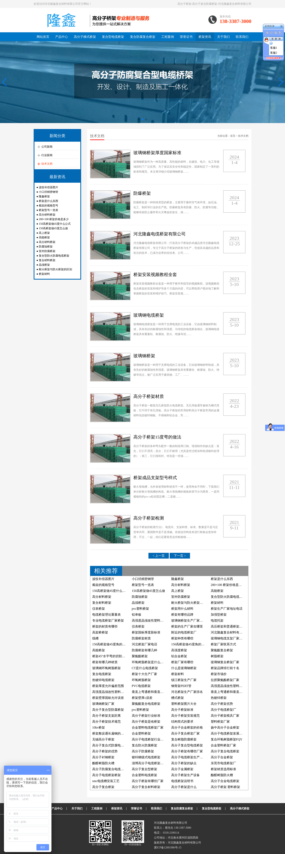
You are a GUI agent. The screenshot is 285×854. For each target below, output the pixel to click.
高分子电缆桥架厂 (223, 709)
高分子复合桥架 (103, 787)
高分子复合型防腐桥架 (108, 709)
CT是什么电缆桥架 (145, 668)
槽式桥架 (177, 697)
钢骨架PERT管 (181, 686)
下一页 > (180, 555)
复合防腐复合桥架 (142, 36)
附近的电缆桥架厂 (184, 632)
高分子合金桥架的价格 (187, 727)
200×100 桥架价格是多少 (54, 219)
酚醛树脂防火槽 (103, 763)
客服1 (273, 47)
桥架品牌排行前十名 (225, 668)
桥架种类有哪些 (182, 638)
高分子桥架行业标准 (146, 715)
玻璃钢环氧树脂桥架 (106, 668)
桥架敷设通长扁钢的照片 (109, 733)
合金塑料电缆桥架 (144, 775)
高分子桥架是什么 (184, 787)
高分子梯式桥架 (85, 36)
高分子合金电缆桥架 (225, 781)
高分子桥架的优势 (105, 751)
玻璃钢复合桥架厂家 (225, 662)
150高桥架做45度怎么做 (53, 228)
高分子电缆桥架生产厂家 (188, 757)
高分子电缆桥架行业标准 (149, 739)
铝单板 (136, 614)
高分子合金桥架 (222, 757)
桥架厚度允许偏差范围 (108, 686)
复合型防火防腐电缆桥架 (54, 255)
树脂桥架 (217, 656)
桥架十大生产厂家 (144, 674)
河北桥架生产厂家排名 (187, 692)
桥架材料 (44, 273)
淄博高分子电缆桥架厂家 (149, 763)
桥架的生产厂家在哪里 (187, 626)
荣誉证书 (186, 36)
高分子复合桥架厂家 (185, 733)
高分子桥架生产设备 (185, 775)
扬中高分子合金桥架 (225, 727)
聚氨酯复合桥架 (222, 650)
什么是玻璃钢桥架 (184, 668)
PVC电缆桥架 (141, 686)
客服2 (273, 52)
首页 (232, 135)
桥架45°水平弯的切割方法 (110, 656)
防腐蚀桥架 (46, 246)
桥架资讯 (205, 36)
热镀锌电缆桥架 (103, 680)
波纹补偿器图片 (48, 187)
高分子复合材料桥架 (146, 787)
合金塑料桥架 (141, 733)
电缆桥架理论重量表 (106, 614)
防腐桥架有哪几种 (144, 650)
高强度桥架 (179, 650)
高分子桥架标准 (182, 709)
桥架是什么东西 (48, 201)
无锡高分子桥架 (103, 739)
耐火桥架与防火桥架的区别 (55, 269)
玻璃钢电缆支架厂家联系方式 (231, 638)
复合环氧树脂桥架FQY (226, 739)
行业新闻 (46, 155)
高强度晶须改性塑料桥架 (109, 692)
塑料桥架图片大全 (184, 703)
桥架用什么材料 (182, 608)
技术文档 (46, 163)
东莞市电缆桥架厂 (223, 763)
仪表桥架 (98, 608)
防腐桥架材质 (141, 638)
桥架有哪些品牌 (182, 614)
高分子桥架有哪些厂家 (187, 751)
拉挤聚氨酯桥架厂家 (225, 680)
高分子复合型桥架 (144, 769)
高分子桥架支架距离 (106, 715)
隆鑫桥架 (44, 196)
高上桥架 (44, 232)
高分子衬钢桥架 (103, 757)
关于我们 (223, 36)
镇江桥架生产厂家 (184, 680)
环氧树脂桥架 (141, 680)
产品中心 (61, 36)
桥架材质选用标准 (223, 769)
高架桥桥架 (100, 632)
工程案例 (167, 36)
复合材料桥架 (47, 260)
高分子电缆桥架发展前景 (228, 733)
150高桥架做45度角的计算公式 (113, 644)
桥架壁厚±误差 (142, 697)
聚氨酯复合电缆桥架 (146, 703)
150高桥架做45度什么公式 (55, 223)
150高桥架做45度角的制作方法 (192, 644)
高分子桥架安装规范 (185, 715)
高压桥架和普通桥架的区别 (230, 626)
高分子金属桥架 (182, 769)
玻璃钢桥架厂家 (103, 703)
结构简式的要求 (182, 721)
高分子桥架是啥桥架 (146, 721)
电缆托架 (217, 620)
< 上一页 (159, 555)
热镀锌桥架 (219, 697)
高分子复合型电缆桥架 (187, 745)
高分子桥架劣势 (222, 703)
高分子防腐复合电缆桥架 (109, 769)
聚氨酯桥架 (140, 656)
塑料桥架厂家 (220, 721)
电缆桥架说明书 (182, 781)
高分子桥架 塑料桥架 (225, 787)
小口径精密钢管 (48, 191)
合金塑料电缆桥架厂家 (147, 727)
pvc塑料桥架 (140, 608)
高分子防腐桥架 (143, 751)
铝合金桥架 (179, 656)
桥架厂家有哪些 (182, 662)
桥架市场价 (219, 674)
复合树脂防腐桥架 (184, 739)
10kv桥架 (98, 727)
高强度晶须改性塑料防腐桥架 (231, 686)
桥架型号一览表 (48, 210)
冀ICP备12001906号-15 (167, 847)
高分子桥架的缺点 (184, 763)
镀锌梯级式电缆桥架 (146, 757)
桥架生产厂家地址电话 (226, 608)
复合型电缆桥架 (113, 36)
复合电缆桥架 (101, 674)
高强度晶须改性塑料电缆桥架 (152, 620)
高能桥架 (44, 237)
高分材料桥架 (47, 214)
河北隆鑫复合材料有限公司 (230, 632)
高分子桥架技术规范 (106, 721)
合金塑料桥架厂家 (223, 745)
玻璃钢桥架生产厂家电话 (188, 620)
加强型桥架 (219, 614)
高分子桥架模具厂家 (225, 715)
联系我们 (242, 36)
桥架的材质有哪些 (105, 626)
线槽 (95, 638)
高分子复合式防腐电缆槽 (109, 745)
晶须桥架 (44, 264)
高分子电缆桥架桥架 (106, 775)
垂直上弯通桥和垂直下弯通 (151, 692)
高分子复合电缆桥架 (225, 751)
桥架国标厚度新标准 (146, 632)
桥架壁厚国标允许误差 (108, 697)
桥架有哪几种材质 (105, 662)
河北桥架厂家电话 (144, 644)
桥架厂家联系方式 (223, 644)
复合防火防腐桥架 (144, 745)
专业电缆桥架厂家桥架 (108, 620)
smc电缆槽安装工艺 (106, 781)
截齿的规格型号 (48, 205)
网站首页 (43, 36)
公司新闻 (46, 146)
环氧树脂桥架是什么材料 (149, 662)
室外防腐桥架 (47, 251)
